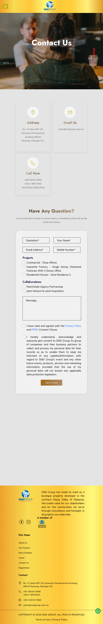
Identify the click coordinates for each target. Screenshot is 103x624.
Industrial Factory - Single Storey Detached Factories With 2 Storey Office (54, 268)
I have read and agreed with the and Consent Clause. (54, 327)
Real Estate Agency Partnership (45, 286)
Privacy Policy (73, 325)
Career (22, 558)
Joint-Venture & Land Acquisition (45, 291)
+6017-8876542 (31, 594)
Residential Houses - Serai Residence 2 (49, 274)
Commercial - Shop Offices (42, 262)
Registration (24, 568)
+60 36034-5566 (32, 591)
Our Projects (24, 548)
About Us (23, 543)
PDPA (35, 329)
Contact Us (24, 562)
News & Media (25, 552)
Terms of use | (43, 619)
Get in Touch (51, 382)
